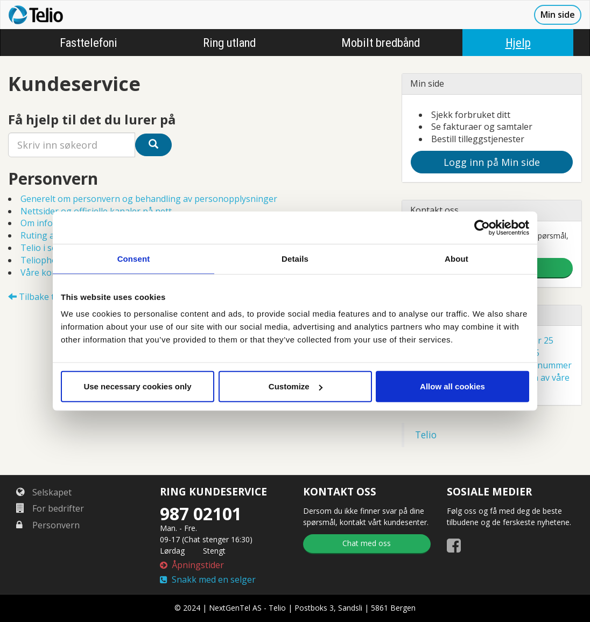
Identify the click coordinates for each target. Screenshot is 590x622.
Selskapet (44, 492)
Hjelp (518, 43)
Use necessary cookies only (137, 386)
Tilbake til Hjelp (45, 297)
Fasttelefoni (88, 43)
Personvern (48, 525)
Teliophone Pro (52, 260)
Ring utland (229, 43)
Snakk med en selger (208, 579)
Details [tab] (295, 258)
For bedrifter (50, 508)
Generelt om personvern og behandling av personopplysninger (148, 199)
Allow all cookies (452, 386)
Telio (426, 434)
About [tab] (456, 258)
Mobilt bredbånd (380, 43)
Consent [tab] (133, 258)
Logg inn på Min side (492, 162)
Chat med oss (366, 543)
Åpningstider (192, 565)
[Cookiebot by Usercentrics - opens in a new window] (482, 227)
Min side (557, 14)
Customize (295, 386)
